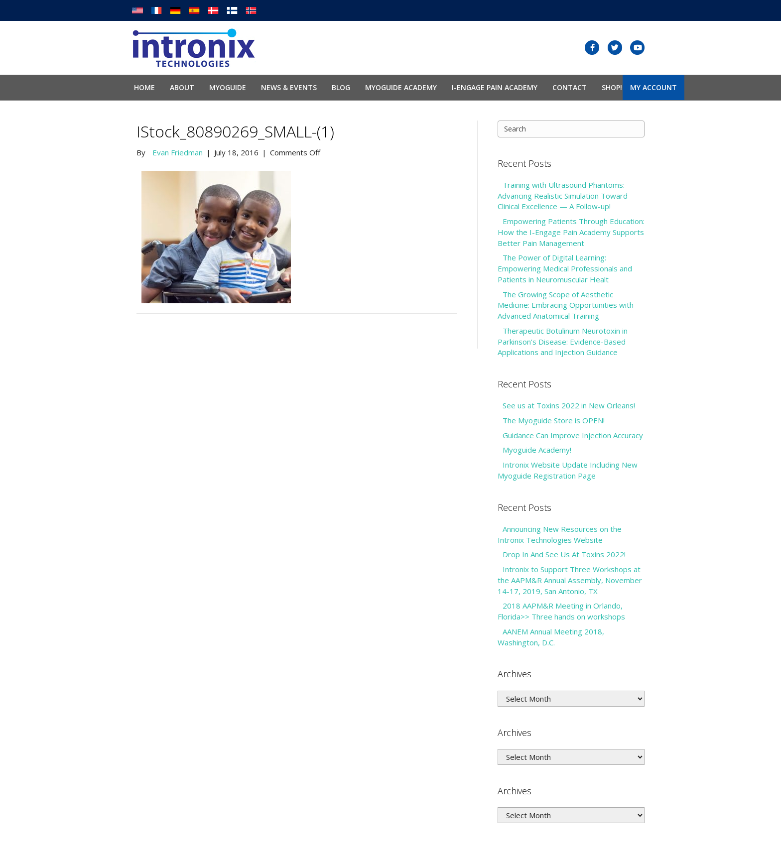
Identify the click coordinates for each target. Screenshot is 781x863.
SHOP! (612, 87)
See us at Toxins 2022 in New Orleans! (569, 405)
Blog (341, 87)
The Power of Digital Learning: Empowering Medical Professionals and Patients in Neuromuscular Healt (565, 268)
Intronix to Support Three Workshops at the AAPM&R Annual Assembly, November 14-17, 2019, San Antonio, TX (570, 580)
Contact (569, 87)
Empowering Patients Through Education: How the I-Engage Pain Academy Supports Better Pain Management (571, 232)
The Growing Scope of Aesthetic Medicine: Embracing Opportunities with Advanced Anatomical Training (566, 305)
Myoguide (227, 87)
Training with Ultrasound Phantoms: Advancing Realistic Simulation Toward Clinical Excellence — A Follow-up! (563, 196)
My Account (653, 87)
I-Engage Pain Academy (494, 87)
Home (144, 87)
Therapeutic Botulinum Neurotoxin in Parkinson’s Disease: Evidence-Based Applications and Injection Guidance (563, 342)
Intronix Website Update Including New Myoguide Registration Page (568, 470)
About (182, 87)
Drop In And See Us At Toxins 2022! (564, 554)
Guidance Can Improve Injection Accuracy (573, 435)
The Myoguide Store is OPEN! (554, 420)
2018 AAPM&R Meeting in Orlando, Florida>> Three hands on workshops (561, 611)
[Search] (571, 129)
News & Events (289, 87)
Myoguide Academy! (537, 450)
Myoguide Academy (401, 87)
